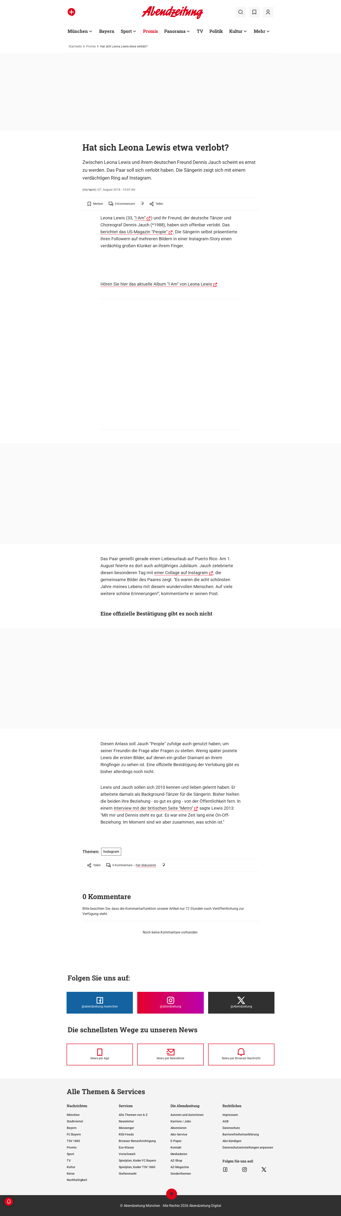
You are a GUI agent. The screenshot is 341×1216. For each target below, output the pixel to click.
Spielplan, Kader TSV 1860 (137, 1167)
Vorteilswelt (127, 1154)
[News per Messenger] (100, 1054)
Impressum (230, 1115)
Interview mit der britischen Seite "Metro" (153, 808)
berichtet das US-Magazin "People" (133, 231)
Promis (91, 46)
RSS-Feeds (126, 1134)
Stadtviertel (75, 1121)
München (73, 1115)
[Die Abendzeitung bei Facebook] (100, 1003)
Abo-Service (178, 1134)
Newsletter (126, 1121)
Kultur (71, 1167)
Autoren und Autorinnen (187, 1115)
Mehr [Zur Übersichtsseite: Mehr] (259, 31)
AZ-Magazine (179, 1167)
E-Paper (176, 1141)
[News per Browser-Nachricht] (241, 1054)
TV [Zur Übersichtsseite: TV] (200, 31)
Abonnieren (178, 1128)
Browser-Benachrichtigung (137, 1141)
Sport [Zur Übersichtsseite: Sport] (126, 31)
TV (69, 1160)
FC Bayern (74, 1134)
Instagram (111, 851)
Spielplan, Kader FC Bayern (137, 1160)
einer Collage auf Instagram (181, 572)
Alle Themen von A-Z (133, 1115)
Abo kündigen (231, 1141)
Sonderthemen (180, 1173)
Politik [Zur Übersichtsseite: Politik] (216, 31)
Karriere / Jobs (180, 1121)
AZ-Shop (176, 1160)
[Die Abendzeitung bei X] (241, 1003)
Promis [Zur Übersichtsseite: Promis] (150, 31)
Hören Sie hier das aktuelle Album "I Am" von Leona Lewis (156, 284)
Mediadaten (178, 1154)
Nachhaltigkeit (77, 1180)
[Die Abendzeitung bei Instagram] (170, 1003)
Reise (71, 1173)
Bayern (72, 1128)
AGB (225, 1121)
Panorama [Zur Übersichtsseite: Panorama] (175, 31)
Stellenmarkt (128, 1173)
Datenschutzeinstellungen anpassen (247, 1147)
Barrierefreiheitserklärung (240, 1134)
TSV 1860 (73, 1141)
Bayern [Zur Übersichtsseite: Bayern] (106, 31)
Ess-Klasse (126, 1147)
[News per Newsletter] (170, 1054)
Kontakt (175, 1147)
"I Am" (139, 217)
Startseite (75, 46)
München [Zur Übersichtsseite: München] (78, 31)
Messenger (126, 1128)
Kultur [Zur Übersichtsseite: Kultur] (235, 31)
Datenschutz (231, 1128)
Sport (70, 1154)
